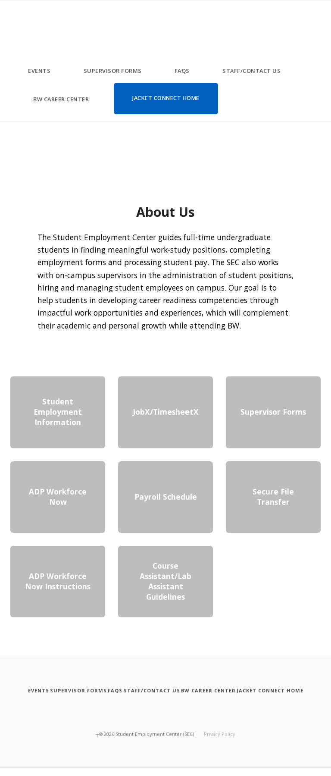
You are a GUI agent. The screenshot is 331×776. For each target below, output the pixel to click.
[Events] (47, 690)
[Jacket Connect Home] (165, 701)
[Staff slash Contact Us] (190, 690)
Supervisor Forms (113, 71)
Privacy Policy (219, 741)
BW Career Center (61, 99)
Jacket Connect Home (166, 98)
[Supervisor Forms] (97, 690)
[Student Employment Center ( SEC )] (14, 17)
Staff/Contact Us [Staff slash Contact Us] (251, 71)
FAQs (182, 71)
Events (39, 71)
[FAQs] (144, 690)
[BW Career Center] (257, 690)
